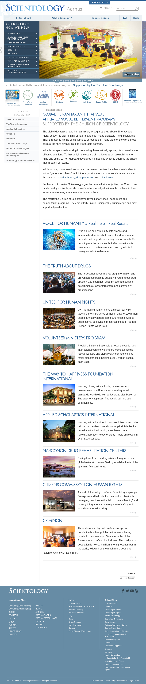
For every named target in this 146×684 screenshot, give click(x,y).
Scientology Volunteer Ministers (20, 160)
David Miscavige (111, 622)
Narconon (73, 95)
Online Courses (75, 622)
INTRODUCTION (14, 33)
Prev (57, 80)
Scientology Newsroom (114, 619)
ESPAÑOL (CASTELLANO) (46, 618)
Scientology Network (113, 610)
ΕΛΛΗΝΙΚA (39, 621)
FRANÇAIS (13, 615)
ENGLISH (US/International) (20, 606)
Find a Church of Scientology (80, 631)
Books (136, 18)
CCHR (115, 96)
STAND (107, 643)
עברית (12, 618)
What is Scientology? (62, 18)
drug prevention (85, 177)
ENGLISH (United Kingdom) (20, 609)
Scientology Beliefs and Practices (82, 606)
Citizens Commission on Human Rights (17, 154)
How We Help (12, 103)
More (132, 258)
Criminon (59, 96)
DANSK (12, 612)
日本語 (11, 622)
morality (61, 177)
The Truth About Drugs (16, 144)
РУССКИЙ (13, 625)
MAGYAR (39, 606)
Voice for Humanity (15, 119)
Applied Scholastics (43, 97)
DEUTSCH (13, 634)
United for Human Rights (17, 148)
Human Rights (101, 96)
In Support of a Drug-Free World (117, 658)
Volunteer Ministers (100, 18)
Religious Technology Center (116, 625)
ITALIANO (39, 624)
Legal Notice (134, 681)
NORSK (38, 609)
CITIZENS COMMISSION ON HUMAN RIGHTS (18, 66)
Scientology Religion (113, 613)
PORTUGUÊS (40, 627)
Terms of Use (122, 681)
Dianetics (108, 606)
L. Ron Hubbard (23, 18)
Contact (72, 628)
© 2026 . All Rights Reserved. (32, 681)
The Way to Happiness (28, 97)
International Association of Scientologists (115, 635)
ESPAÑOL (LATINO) (43, 615)
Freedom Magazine (133, 102)
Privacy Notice (97, 681)
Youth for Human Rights (114, 664)
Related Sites (100, 2)
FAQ (125, 18)
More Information (75, 625)
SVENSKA (39, 612)
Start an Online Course (114, 628)
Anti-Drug (87, 96)
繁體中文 (12, 628)
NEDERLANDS (15, 631)
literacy (71, 177)
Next (89, 80)
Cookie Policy (110, 681)
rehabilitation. (107, 177)
